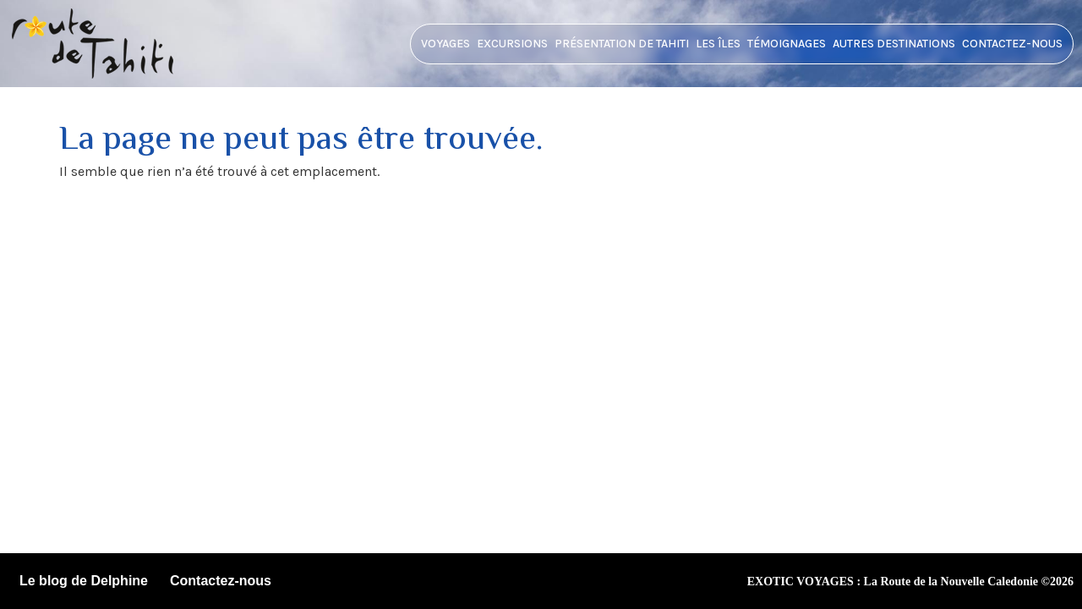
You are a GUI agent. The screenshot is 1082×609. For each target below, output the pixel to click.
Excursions (512, 43)
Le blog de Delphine (83, 580)
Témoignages (786, 43)
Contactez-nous (1012, 43)
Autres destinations (894, 43)
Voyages (445, 43)
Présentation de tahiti (622, 43)
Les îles (718, 43)
